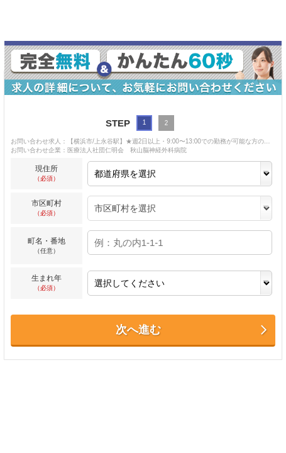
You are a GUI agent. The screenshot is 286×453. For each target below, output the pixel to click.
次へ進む (192, 330)
